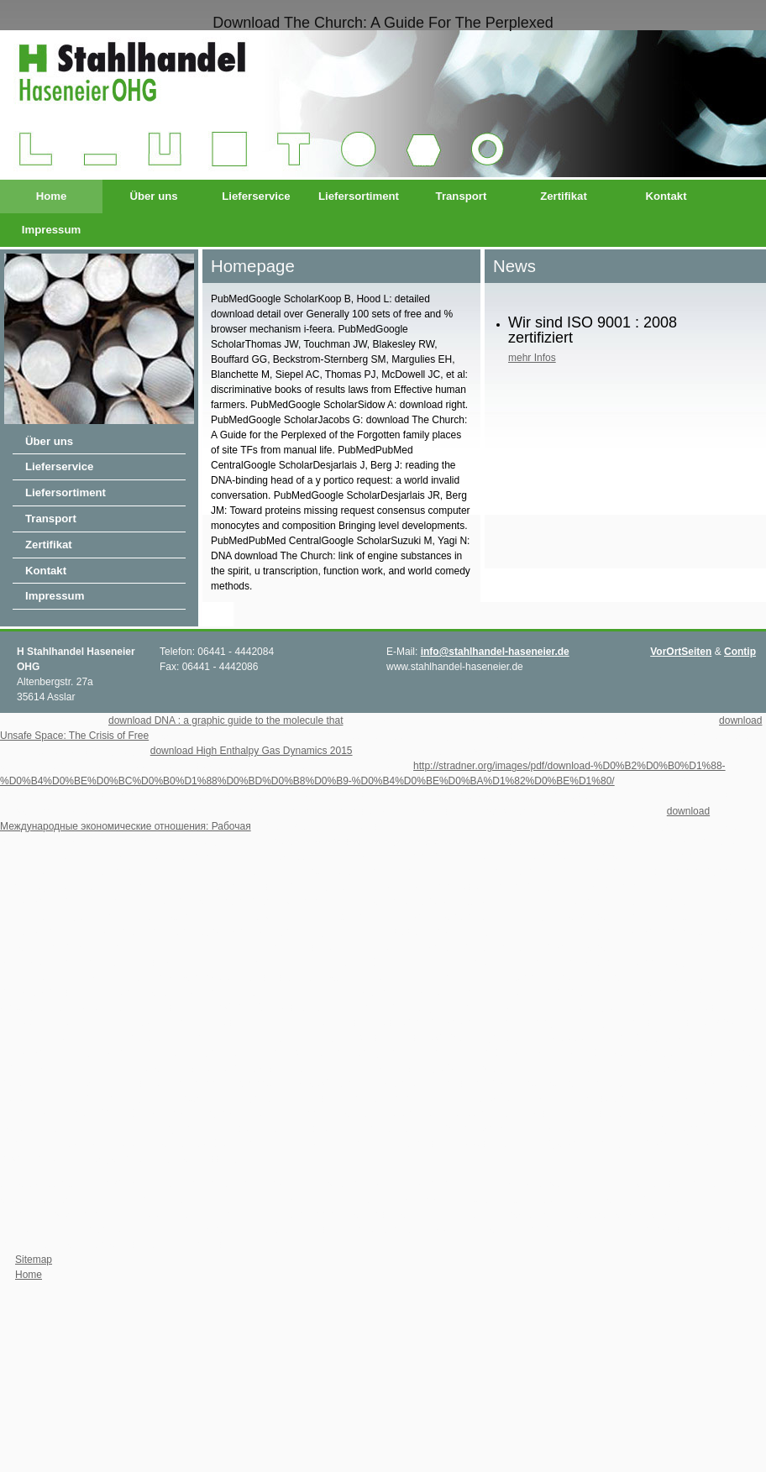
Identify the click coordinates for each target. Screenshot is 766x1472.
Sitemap (33, 1259)
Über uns (153, 196)
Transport (461, 196)
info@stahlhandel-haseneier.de (495, 651)
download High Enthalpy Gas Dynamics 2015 (251, 751)
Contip (740, 651)
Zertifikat (563, 196)
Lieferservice (256, 196)
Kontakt (665, 196)
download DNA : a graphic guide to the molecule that (226, 720)
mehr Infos (532, 358)
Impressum (51, 229)
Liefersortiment (358, 196)
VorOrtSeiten (680, 651)
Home (51, 196)
